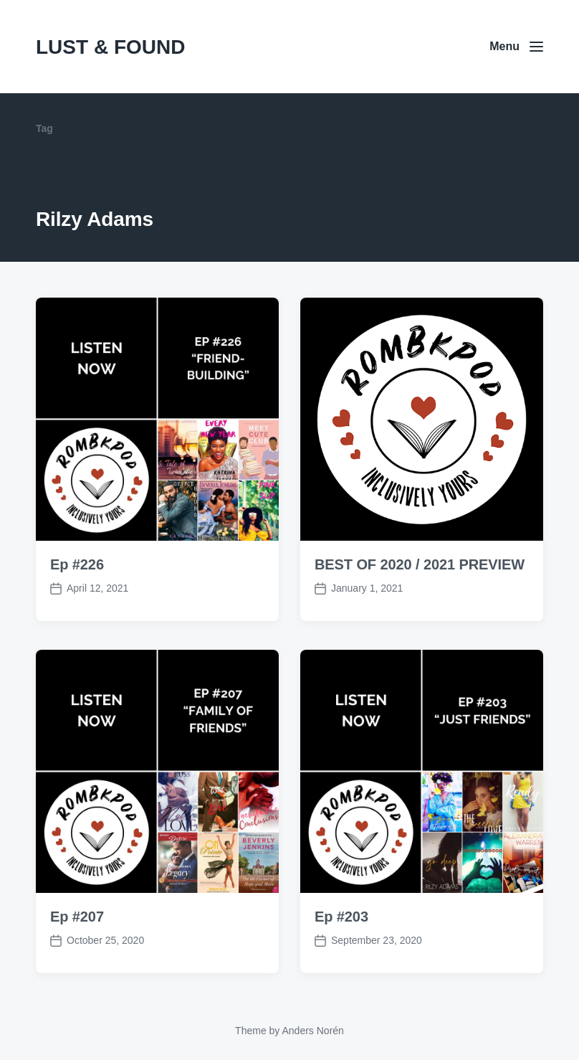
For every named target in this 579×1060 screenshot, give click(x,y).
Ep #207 (77, 939)
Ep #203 (341, 939)
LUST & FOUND (110, 47)
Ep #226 (77, 564)
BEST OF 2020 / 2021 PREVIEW (420, 564)
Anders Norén (312, 1030)
